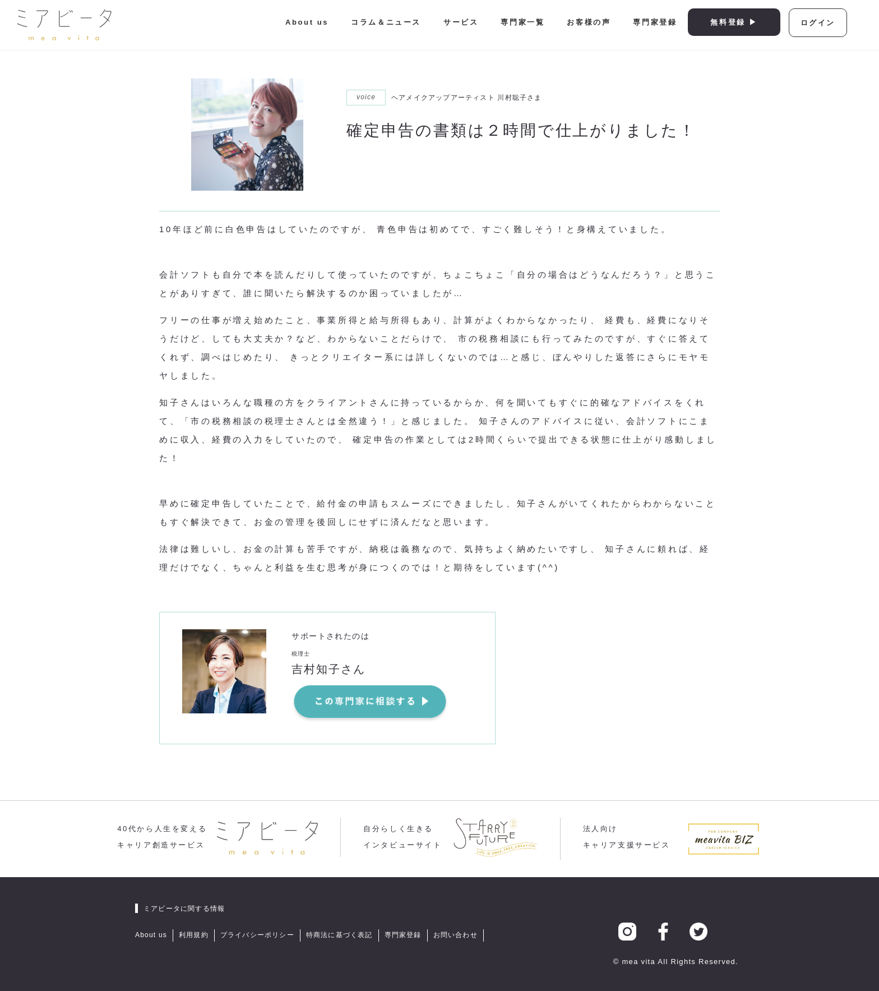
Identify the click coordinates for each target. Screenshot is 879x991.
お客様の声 (588, 22)
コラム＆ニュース (386, 22)
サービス (460, 22)
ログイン (818, 23)
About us (307, 22)
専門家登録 (655, 22)
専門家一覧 (522, 22)
